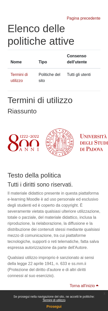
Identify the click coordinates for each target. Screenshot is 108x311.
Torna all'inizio (84, 286)
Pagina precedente (83, 18)
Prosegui (54, 306)
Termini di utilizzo (53, 300)
